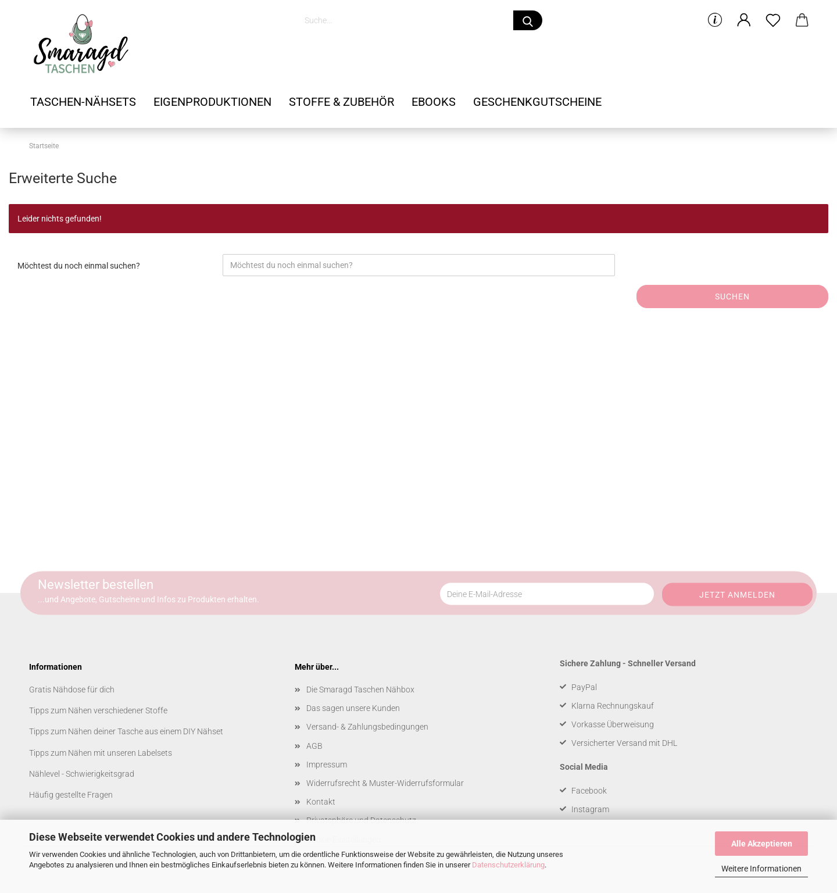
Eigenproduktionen (212, 102)
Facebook (589, 790)
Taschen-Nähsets (83, 102)
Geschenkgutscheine (537, 102)
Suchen (732, 296)
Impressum (326, 764)
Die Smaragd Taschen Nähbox (360, 689)
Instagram (590, 809)
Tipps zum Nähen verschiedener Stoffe (98, 710)
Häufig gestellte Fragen (71, 794)
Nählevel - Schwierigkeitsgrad (81, 773)
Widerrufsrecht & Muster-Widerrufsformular (385, 783)
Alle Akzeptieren (761, 843)
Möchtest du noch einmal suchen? (78, 265)
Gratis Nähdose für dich (72, 689)
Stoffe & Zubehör (341, 102)
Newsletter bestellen (95, 584)
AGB (314, 746)
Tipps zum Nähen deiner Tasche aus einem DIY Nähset (126, 731)
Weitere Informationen (761, 868)
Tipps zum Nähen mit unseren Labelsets (100, 753)
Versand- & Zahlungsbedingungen (367, 726)
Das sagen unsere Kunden (353, 708)
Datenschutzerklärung (508, 864)
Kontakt (320, 801)
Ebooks (434, 102)
